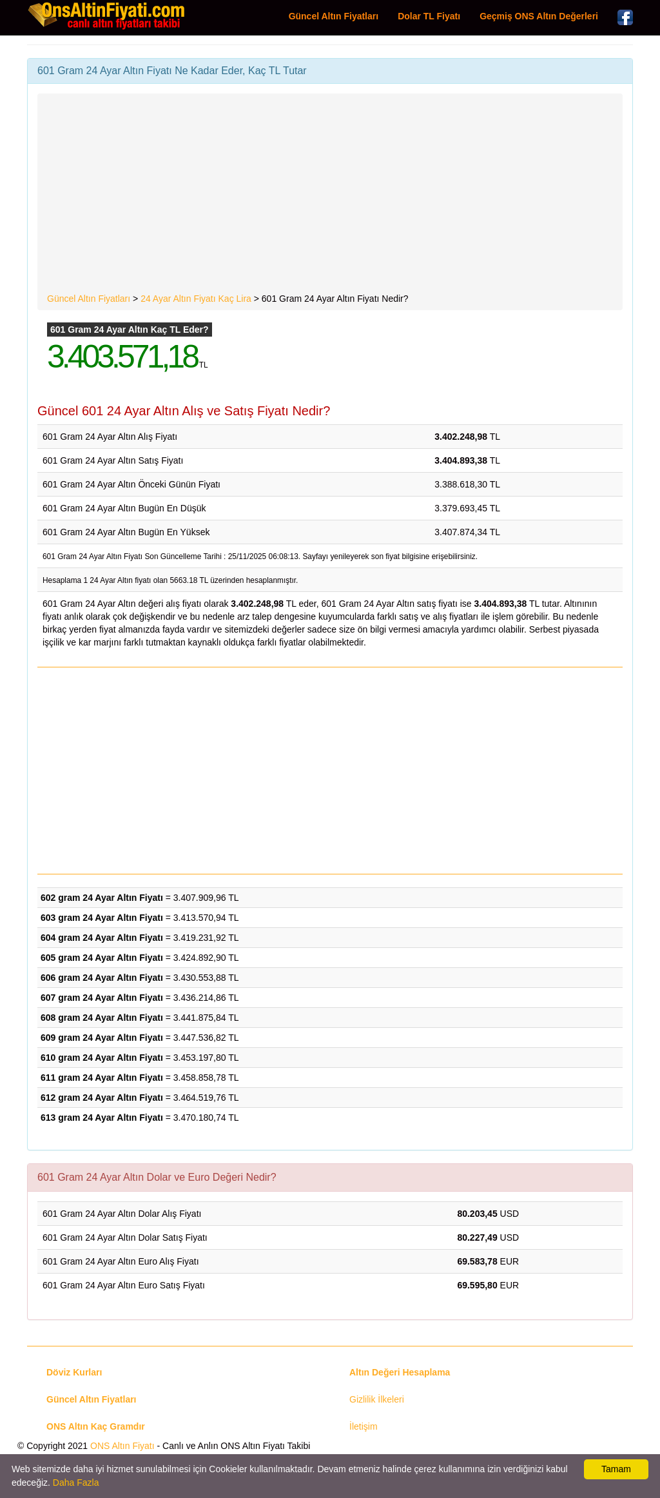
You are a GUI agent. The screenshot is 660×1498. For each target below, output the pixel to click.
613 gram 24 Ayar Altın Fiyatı (102, 1117)
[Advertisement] (330, 195)
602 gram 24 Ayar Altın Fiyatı (102, 897)
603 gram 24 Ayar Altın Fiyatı (102, 917)
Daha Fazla (76, 1482)
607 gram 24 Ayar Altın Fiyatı (102, 997)
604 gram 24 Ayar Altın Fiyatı (102, 937)
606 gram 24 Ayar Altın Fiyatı (102, 977)
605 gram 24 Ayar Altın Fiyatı (102, 957)
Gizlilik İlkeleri (376, 1399)
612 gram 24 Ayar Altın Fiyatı (102, 1097)
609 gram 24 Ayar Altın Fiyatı (102, 1037)
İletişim (363, 1426)
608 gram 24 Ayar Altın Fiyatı (102, 1017)
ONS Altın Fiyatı (122, 1446)
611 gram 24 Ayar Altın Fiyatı (102, 1077)
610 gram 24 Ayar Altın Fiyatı (102, 1057)
